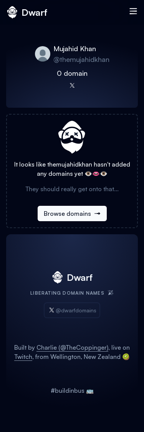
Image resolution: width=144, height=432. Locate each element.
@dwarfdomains (72, 310)
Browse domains (72, 213)
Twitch (23, 356)
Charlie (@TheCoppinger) (72, 347)
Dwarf (26, 12)
